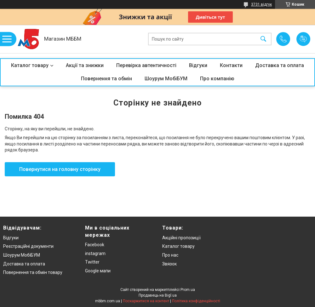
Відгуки (198, 65)
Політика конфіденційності (196, 301)
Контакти (231, 65)
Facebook (94, 244)
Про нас (170, 255)
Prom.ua (187, 289)
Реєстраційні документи (28, 246)
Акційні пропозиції (181, 237)
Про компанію (217, 79)
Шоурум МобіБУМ (166, 79)
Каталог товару (30, 65)
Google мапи (98, 270)
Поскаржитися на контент (146, 301)
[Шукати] (263, 39)
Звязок (169, 263)
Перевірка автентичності (146, 65)
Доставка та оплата (279, 65)
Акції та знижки (85, 65)
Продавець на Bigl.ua (158, 295)
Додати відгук (303, 39)
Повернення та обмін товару (32, 272)
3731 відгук (261, 4)
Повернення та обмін (106, 79)
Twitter (92, 261)
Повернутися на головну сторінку (59, 169)
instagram (95, 253)
